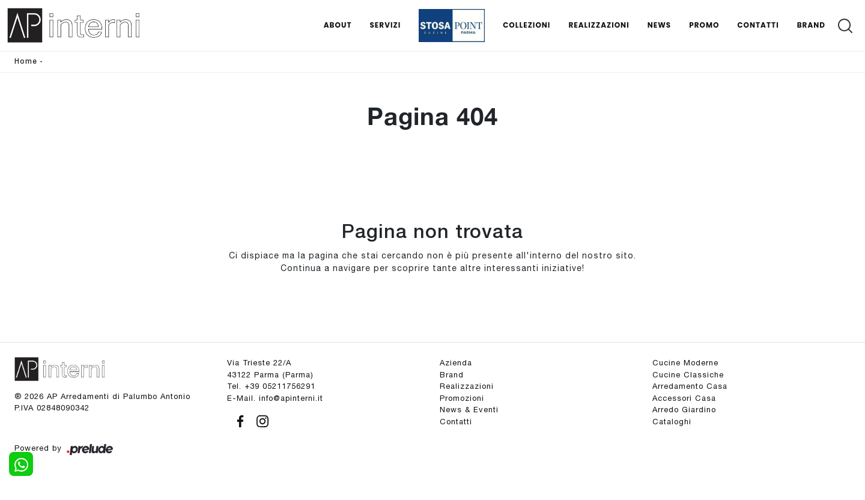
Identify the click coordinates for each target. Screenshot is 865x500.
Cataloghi (671, 421)
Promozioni (462, 398)
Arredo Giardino (684, 409)
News (660, 25)
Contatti (757, 25)
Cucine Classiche (688, 374)
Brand (811, 25)
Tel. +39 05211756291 (271, 386)
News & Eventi (469, 409)
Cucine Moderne (685, 362)
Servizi (385, 25)
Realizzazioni (598, 25)
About (338, 25)
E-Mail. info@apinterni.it (275, 398)
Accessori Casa (684, 398)
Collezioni (526, 25)
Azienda (456, 362)
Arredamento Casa (689, 386)
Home (25, 61)
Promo (704, 25)
